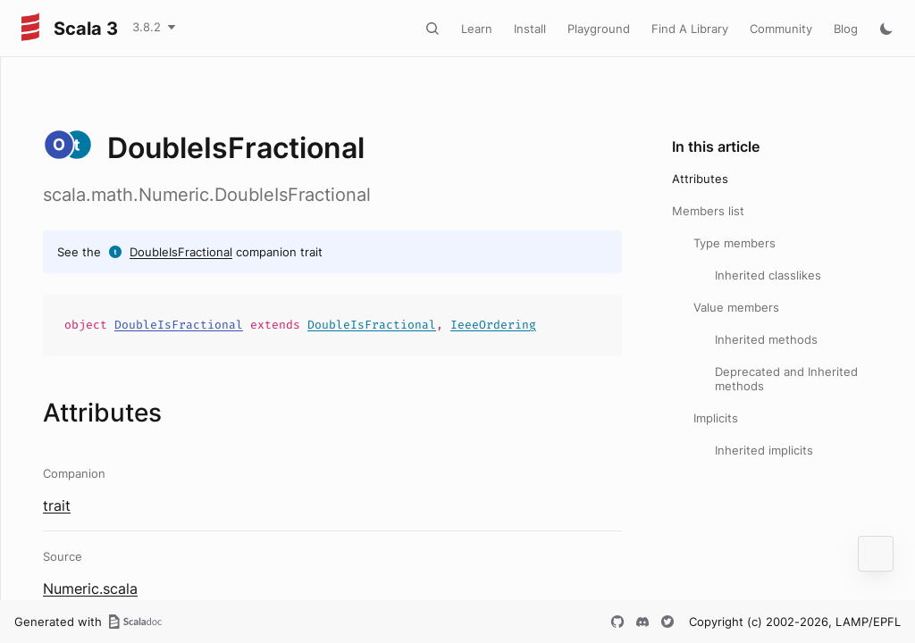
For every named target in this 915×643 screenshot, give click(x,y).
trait (57, 505)
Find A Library (689, 28)
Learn (476, 28)
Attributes (700, 178)
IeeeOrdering (493, 324)
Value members (736, 307)
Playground (598, 28)
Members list (708, 211)
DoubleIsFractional (181, 252)
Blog (846, 28)
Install (530, 28)
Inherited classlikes (768, 275)
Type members (734, 243)
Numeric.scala (90, 588)
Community (781, 28)
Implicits (715, 418)
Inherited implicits (764, 450)
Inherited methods (766, 339)
